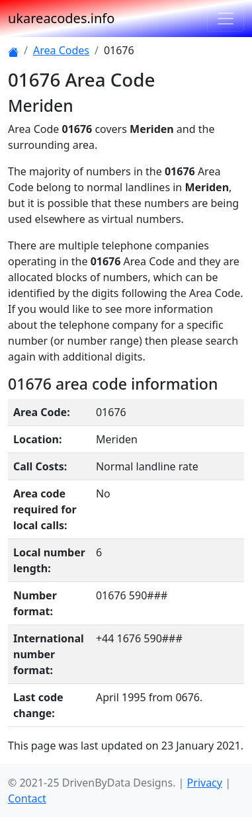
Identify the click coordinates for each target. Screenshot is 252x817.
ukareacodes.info (61, 18)
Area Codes (61, 50)
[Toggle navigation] (225, 18)
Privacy (204, 782)
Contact (27, 798)
